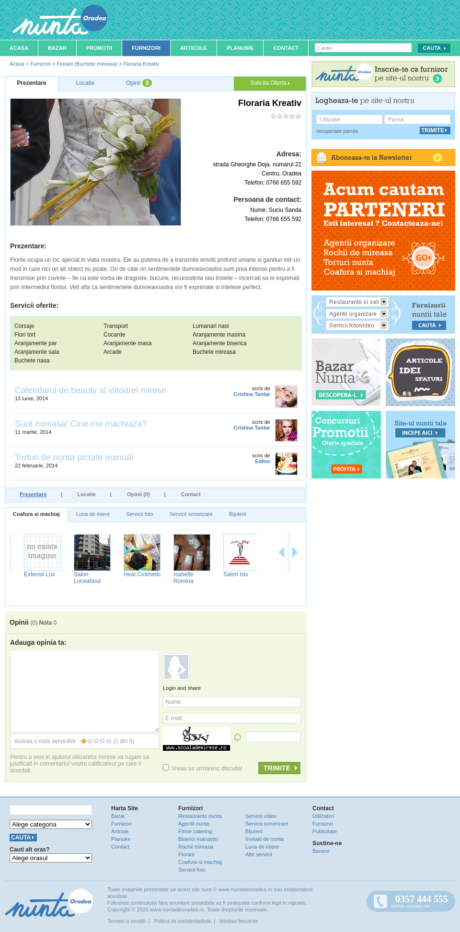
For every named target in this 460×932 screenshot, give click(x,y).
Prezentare (33, 494)
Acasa (19, 48)
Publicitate (324, 831)
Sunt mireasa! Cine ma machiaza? (81, 424)
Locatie (86, 494)
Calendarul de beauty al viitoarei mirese (90, 390)
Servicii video (260, 816)
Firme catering (195, 831)
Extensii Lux (80, 574)
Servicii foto (139, 514)
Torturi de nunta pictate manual (74, 457)
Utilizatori (323, 816)
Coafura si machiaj (36, 514)
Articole (193, 48)
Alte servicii (258, 854)
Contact (286, 48)
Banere (320, 851)
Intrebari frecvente (238, 921)
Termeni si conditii (126, 921)
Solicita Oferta (269, 83)
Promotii (99, 48)
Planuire (240, 48)
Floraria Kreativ (142, 64)
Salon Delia (29, 574)
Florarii (186, 854)
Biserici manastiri (198, 839)
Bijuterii (237, 514)
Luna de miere (93, 514)
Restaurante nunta (200, 816)
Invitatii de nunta (264, 839)
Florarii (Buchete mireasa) (87, 64)
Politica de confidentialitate (182, 921)
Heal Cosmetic (183, 574)
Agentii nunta (193, 824)
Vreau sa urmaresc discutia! (202, 768)
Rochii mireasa (195, 847)
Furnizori (146, 48)
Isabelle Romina (224, 577)
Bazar (57, 48)
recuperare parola (337, 131)
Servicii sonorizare (191, 514)
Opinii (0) (138, 494)
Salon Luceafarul (128, 577)
